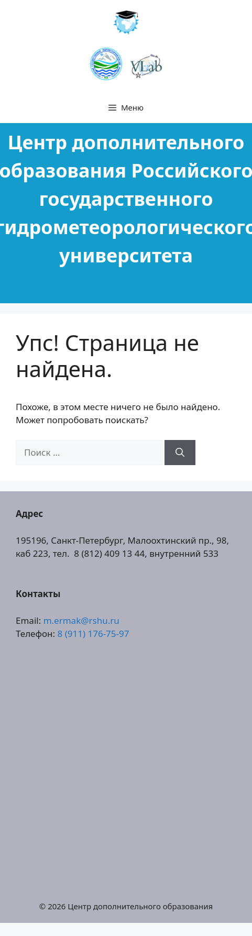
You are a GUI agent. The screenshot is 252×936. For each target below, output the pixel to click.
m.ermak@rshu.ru (81, 620)
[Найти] (180, 452)
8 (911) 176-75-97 (93, 633)
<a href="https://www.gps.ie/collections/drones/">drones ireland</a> (126, 766)
